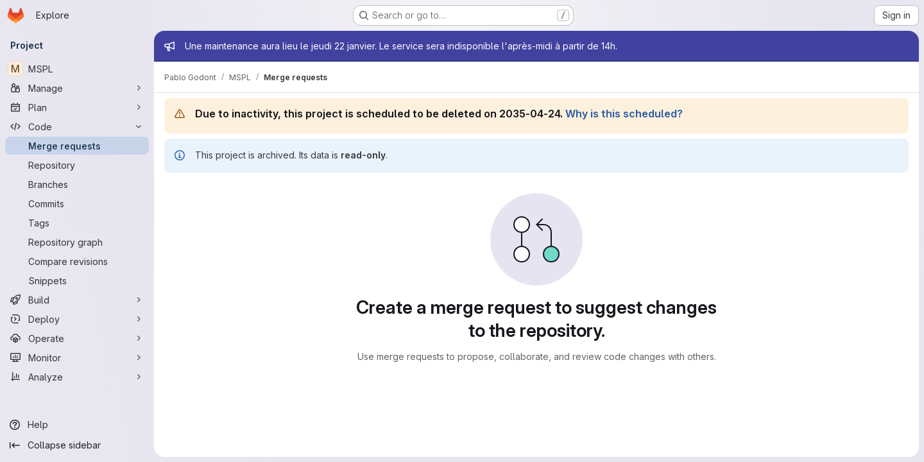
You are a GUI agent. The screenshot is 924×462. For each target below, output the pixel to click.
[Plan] (77, 107)
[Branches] (77, 184)
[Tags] (77, 223)
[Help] (77, 425)
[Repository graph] (77, 242)
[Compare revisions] (77, 261)
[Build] (77, 300)
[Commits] (77, 203)
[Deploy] (77, 319)
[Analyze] (77, 377)
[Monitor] (77, 357)
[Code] (77, 126)
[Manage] (77, 88)
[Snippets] (77, 280)
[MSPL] (77, 69)
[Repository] (77, 165)
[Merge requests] (77, 146)
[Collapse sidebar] (77, 445)
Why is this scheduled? (624, 113)
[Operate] (77, 338)
